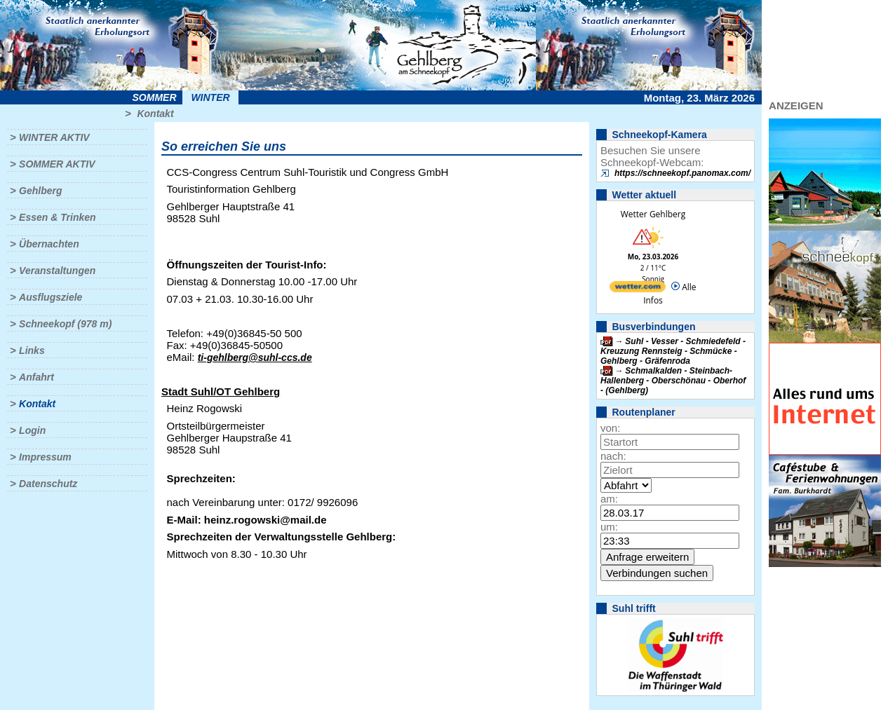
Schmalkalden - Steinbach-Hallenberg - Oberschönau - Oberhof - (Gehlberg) (673, 380)
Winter (210, 97)
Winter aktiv (54, 137)
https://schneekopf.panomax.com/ (682, 173)
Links (32, 350)
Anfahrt (36, 377)
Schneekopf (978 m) (65, 323)
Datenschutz (48, 483)
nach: (613, 456)
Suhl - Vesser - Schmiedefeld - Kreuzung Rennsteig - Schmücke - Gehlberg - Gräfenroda (673, 351)
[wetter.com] (638, 289)
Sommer (155, 97)
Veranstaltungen (57, 270)
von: (610, 428)
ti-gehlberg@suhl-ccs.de (255, 357)
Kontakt (155, 113)
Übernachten (49, 244)
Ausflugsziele (50, 297)
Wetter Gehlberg (653, 214)
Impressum (45, 457)
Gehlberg (40, 190)
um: (609, 527)
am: (609, 499)
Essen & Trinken (57, 217)
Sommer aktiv (57, 164)
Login (32, 430)
